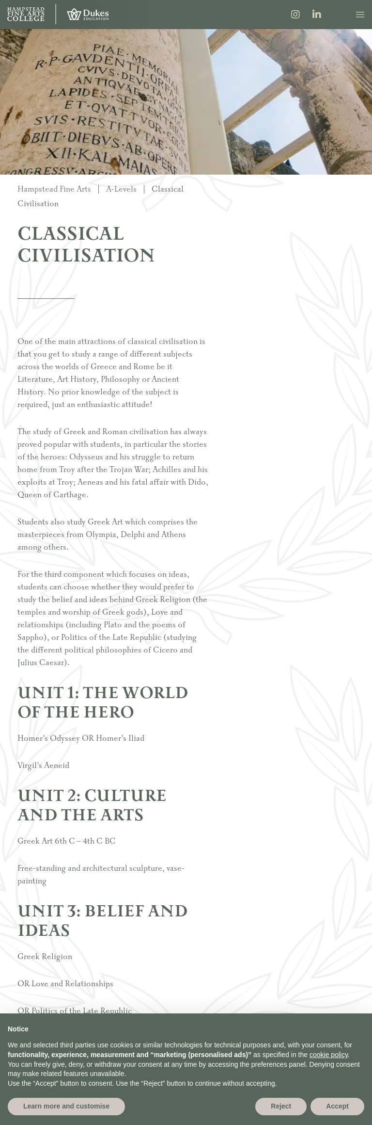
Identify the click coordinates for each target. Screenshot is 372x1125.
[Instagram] (295, 15)
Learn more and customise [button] (66, 1106)
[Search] (338, 14)
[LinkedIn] (316, 15)
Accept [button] (337, 1106)
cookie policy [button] (329, 1055)
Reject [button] (281, 1106)
